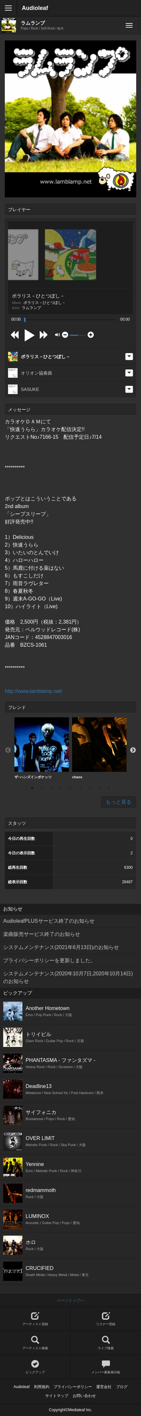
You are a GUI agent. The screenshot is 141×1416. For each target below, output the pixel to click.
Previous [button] (8, 750)
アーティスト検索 (35, 1343)
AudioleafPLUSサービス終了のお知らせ (49, 921)
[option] (41, 748)
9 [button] (109, 788)
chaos (99, 748)
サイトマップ (56, 1396)
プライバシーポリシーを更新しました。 (49, 960)
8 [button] (99, 788)
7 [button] (90, 788)
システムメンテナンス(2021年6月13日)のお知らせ (61, 947)
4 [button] (61, 788)
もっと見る (118, 802)
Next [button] (133, 750)
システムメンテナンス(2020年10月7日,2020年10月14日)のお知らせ (68, 977)
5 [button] (70, 788)
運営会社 (104, 1387)
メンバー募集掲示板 (105, 1367)
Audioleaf (35, 8)
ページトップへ (70, 1300)
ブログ (122, 1387)
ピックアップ (35, 1367)
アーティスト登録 (35, 1319)
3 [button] (51, 788)
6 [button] (80, 788)
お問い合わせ (84, 1396)
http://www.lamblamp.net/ (33, 691)
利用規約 (41, 1387)
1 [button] (32, 788)
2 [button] (41, 788)
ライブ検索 (105, 1343)
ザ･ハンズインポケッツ (41, 748)
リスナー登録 (105, 1319)
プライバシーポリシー (73, 1387)
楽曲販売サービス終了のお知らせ (41, 934)
